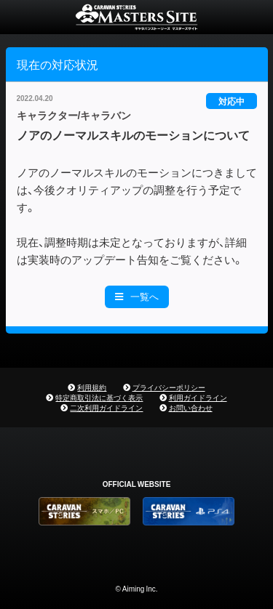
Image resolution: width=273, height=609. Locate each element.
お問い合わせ (191, 407)
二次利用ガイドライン (106, 407)
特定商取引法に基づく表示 (99, 397)
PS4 (188, 511)
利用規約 (91, 387)
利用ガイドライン (198, 397)
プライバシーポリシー (168, 387)
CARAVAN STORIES (136, 17)
